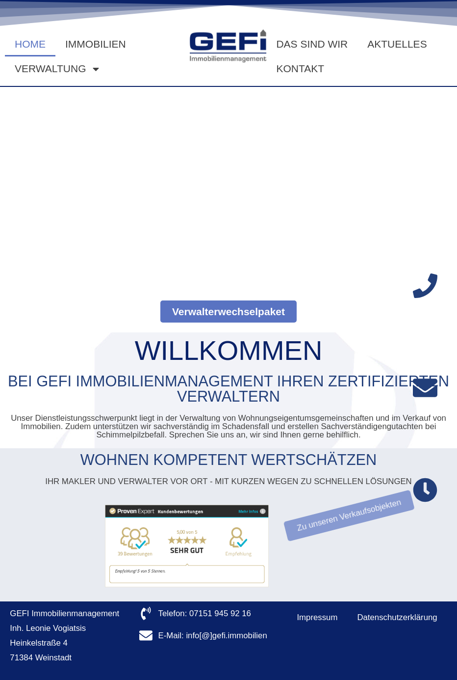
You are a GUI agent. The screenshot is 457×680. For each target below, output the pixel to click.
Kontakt (300, 68)
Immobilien (95, 44)
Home (30, 44)
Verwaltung (58, 69)
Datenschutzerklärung (397, 617)
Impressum (317, 617)
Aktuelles (397, 44)
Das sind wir (312, 44)
